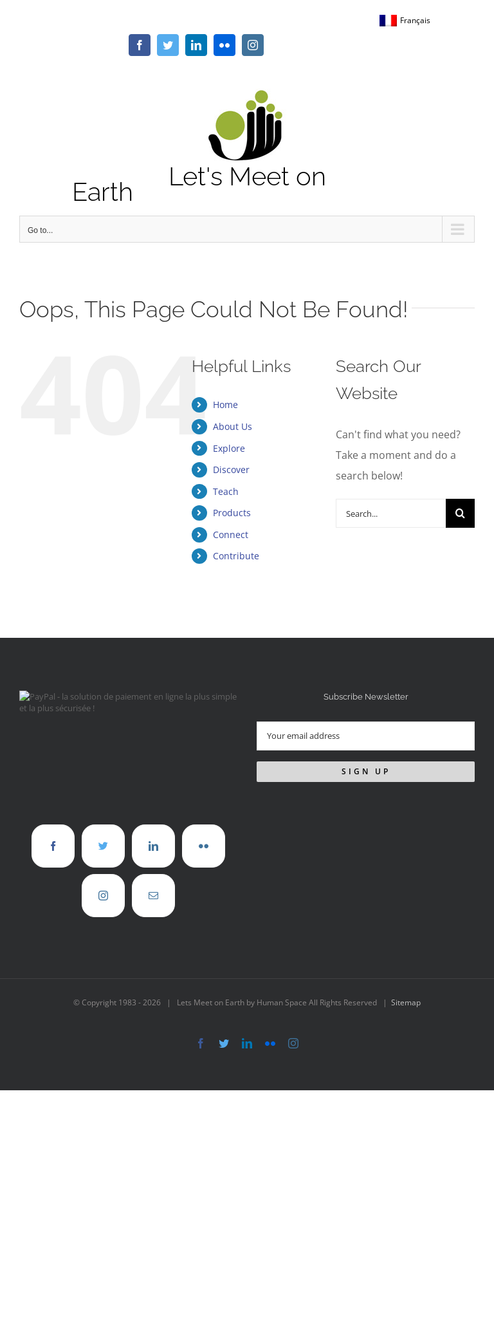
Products (232, 513)
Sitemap (406, 1002)
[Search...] (391, 513)
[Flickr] (203, 846)
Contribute (236, 556)
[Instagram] (103, 895)
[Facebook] (53, 846)
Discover (231, 469)
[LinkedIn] (153, 846)
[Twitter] (103, 846)
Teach (226, 491)
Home (225, 404)
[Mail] (153, 895)
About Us (232, 426)
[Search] (460, 513)
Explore (229, 448)
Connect (230, 534)
